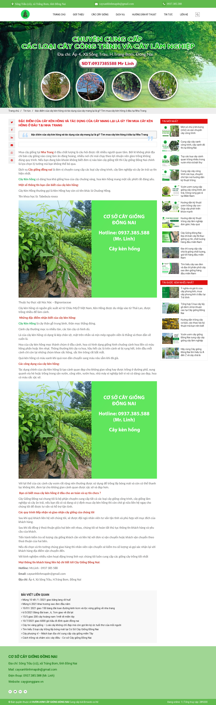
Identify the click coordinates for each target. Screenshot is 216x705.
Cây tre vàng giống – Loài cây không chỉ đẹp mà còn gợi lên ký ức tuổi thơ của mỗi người (71, 625)
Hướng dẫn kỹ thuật (144, 14)
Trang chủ (59, 14)
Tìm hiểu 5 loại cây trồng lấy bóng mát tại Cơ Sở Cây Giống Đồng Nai (60, 629)
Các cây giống (100, 14)
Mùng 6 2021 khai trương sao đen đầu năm (45, 604)
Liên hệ (184, 14)
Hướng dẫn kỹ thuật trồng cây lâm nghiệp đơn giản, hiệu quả (192, 221)
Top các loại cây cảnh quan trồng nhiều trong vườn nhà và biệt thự (193, 159)
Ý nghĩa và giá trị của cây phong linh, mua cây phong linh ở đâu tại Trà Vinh (193, 293)
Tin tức (168, 14)
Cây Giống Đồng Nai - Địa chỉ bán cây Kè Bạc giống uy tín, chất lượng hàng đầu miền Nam (193, 237)
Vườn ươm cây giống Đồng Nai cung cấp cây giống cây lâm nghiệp (193, 337)
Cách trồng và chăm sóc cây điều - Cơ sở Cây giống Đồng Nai (56, 637)
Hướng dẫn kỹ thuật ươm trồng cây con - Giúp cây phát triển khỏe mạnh (191, 207)
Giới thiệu (78, 14)
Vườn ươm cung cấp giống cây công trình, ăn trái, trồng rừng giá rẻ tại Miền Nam (193, 191)
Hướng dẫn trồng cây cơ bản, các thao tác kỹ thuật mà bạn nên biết (193, 322)
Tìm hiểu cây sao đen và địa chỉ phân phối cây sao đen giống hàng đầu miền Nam (193, 269)
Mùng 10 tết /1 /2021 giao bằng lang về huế (46, 599)
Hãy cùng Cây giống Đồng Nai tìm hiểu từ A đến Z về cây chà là (192, 352)
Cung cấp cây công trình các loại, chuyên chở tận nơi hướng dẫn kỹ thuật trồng (192, 176)
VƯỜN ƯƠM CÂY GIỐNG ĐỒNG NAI (50, 702)
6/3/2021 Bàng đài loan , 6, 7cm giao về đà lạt (47, 612)
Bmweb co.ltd (91, 702)
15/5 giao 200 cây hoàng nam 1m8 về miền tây (47, 616)
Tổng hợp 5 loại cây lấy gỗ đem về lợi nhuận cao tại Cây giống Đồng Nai (193, 308)
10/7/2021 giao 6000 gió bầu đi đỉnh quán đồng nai (50, 620)
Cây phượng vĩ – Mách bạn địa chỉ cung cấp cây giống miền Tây (57, 633)
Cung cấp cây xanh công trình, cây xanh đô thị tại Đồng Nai (193, 144)
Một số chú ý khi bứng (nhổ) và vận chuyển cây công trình (192, 130)
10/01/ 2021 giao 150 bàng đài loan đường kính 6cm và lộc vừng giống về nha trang (68, 608)
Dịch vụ (120, 14)
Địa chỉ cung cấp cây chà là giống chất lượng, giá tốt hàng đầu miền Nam (193, 253)
